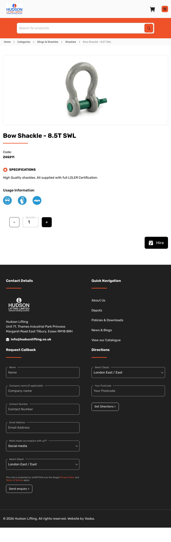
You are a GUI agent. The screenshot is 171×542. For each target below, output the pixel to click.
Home (7, 41)
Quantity (31, 217)
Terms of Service (14, 480)
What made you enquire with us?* (28, 440)
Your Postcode (103, 385)
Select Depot (16, 459)
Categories (23, 41)
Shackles (70, 41)
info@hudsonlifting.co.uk (28, 339)
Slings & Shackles (47, 41)
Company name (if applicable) (26, 385)
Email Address (17, 422)
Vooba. (90, 518)
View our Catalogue (106, 340)
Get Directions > (105, 406)
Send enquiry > (19, 488)
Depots (96, 310)
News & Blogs (101, 330)
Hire (156, 242)
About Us (98, 300)
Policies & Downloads (107, 320)
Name (12, 367)
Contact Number (18, 404)
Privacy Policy (67, 477)
